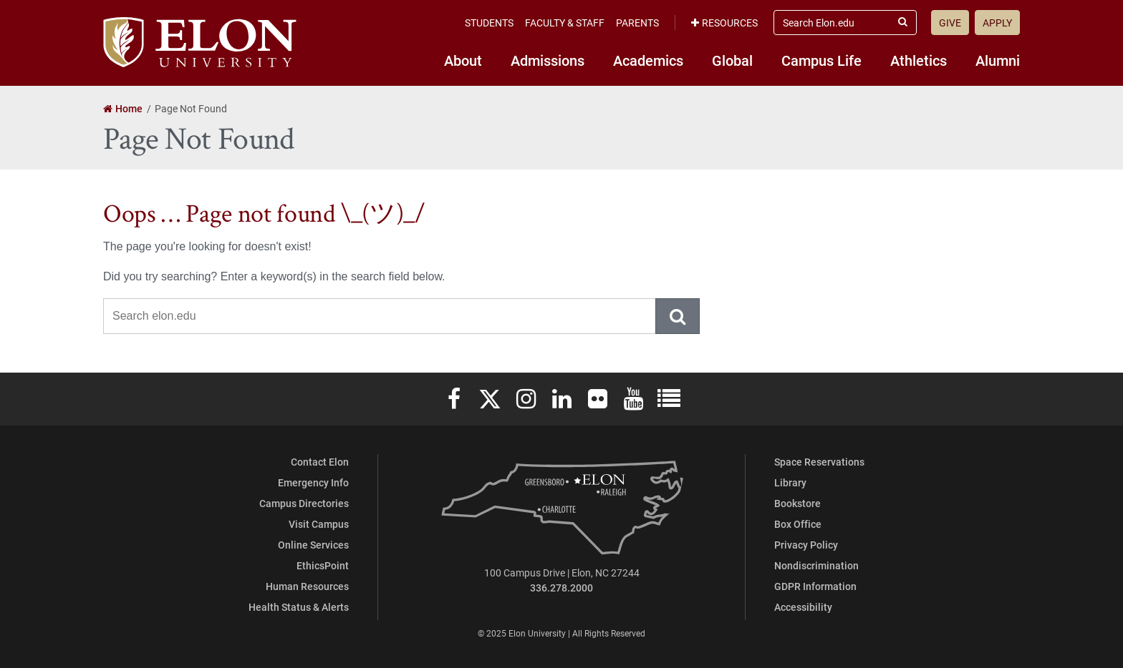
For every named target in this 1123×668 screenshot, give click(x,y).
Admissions (547, 60)
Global (732, 60)
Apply (997, 22)
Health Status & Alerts (299, 607)
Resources (724, 22)
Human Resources (307, 586)
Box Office (797, 524)
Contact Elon (320, 461)
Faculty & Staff (564, 22)
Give (950, 22)
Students (489, 22)
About (463, 60)
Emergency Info (313, 482)
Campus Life (821, 60)
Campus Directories (304, 503)
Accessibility (803, 607)
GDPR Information (815, 586)
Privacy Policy (806, 544)
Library (790, 482)
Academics (648, 60)
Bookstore (797, 503)
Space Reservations (819, 461)
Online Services (313, 544)
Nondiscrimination (816, 565)
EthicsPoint (323, 565)
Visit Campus (319, 524)
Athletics (918, 60)
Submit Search (678, 316)
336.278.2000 (561, 587)
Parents (637, 22)
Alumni (997, 60)
